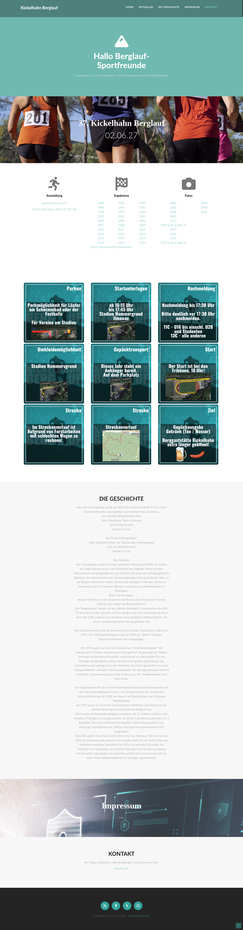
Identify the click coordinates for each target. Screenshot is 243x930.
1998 (101, 211)
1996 (121, 207)
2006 (142, 220)
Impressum (192, 7)
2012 (142, 229)
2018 (142, 238)
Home (130, 7)
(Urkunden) (104, 246)
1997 (142, 207)
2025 (94, 246)
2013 (101, 233)
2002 (121, 216)
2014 (121, 233)
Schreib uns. (121, 868)
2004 (101, 220)
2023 (121, 242)
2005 (121, 220)
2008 (121, 224)
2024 (142, 242)
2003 (142, 216)
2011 (121, 229)
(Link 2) (181, 224)
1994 (142, 203)
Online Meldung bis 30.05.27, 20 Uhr (54, 209)
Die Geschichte (168, 7)
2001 (101, 216)
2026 (114, 246)
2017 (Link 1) (168, 242)
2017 (121, 238)
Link (121, 817)
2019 (101, 242)
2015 (142, 233)
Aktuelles (146, 7)
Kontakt (211, 7)
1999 (121, 211)
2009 (142, 224)
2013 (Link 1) (168, 224)
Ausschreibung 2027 (54, 203)
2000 (142, 211)
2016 (101, 238)
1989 (101, 203)
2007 (101, 224)
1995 (101, 207)
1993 (121, 203)
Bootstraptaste (140, 915)
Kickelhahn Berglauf (39, 1)
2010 (101, 229)
